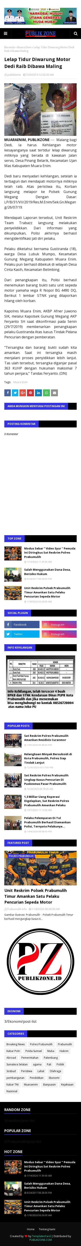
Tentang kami (47, 1229)
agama (37, 1064)
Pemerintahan (29, 1058)
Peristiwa (26, 1071)
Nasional (11, 1091)
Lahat (41, 1071)
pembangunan (15, 1078)
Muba (50, 1051)
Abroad (11, 1058)
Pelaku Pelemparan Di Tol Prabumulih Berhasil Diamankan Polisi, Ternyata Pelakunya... (47, 822)
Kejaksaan (67, 1084)
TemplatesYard (41, 1236)
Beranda (9, 47)
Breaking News (15, 1044)
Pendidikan (36, 1078)
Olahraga (55, 1071)
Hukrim (64, 1051)
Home (31, 1229)
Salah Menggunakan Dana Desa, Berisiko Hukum (47, 572)
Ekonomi (54, 1078)
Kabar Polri (13, 1051)
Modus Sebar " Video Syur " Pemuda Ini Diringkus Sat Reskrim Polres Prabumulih (49, 552)
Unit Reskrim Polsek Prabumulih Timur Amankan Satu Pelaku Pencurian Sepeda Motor (47, 592)
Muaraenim (31, 1084)
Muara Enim (24, 47)
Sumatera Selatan (17, 1064)
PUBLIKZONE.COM (40, 1240)
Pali (49, 1064)
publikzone (14, 75)
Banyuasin (49, 1084)
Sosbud (11, 1071)
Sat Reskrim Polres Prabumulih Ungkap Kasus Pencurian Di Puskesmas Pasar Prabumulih (46, 779)
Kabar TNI (12, 1084)
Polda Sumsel (33, 1051)
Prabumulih (65, 1044)
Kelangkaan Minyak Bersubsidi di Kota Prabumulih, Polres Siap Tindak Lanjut (48, 758)
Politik (60, 1064)
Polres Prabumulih (41, 1044)
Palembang (51, 1058)
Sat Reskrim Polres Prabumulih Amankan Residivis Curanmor (46, 738)
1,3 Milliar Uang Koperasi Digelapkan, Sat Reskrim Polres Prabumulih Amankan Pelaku (46, 801)
